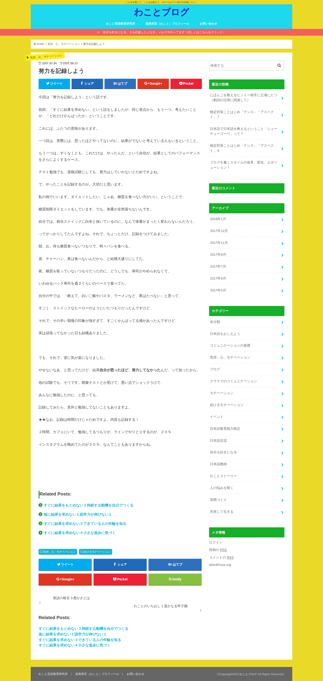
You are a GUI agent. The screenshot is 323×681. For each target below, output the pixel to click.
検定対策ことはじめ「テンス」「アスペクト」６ (242, 148)
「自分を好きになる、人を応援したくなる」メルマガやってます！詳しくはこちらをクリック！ (162, 32)
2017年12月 (219, 231)
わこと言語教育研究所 (120, 23)
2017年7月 (218, 266)
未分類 (215, 322)
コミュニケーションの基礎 (230, 345)
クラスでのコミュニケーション (233, 381)
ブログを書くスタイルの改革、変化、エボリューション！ (243, 165)
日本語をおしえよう (225, 334)
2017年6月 (218, 278)
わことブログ (161, 12)
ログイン (216, 542)
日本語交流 (218, 440)
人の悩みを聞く (222, 488)
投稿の (218, 550)
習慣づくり (218, 500)
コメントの (221, 557)
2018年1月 (218, 219)
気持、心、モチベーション (59, 551)
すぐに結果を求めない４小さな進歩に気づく (80, 533)
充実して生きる (222, 511)
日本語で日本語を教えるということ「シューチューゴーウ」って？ (243, 131)
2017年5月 (218, 290)
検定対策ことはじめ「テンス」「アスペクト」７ (242, 114)
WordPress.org (220, 565)
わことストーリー (223, 476)
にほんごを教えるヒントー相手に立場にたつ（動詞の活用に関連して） (243, 97)
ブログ (215, 369)
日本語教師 (218, 464)
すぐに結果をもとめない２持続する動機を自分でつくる (88, 505)
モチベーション (222, 393)
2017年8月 (218, 254)
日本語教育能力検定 (225, 428)
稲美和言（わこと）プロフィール (167, 23)
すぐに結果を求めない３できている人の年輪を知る (85, 524)
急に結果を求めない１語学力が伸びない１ (78, 514)
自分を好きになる (223, 452)
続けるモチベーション (97, 551)
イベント (216, 417)
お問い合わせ (208, 23)
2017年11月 (219, 242)
